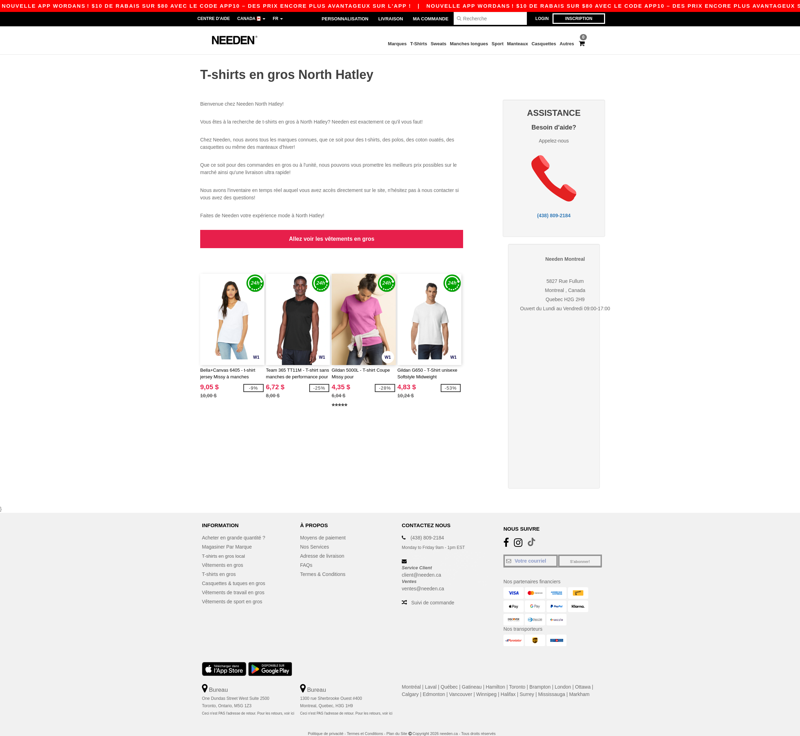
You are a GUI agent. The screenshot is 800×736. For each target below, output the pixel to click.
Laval (430, 678)
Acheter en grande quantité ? (233, 528)
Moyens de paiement (323, 528)
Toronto (517, 678)
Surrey (527, 685)
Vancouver (460, 685)
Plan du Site (396, 724)
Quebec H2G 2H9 (564, 290)
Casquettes (543, 43)
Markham (579, 685)
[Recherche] (490, 18)
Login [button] (542, 18)
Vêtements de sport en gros (232, 592)
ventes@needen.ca (423, 579)
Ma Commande (430, 18)
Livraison (390, 18)
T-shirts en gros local (224, 547)
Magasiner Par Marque (227, 538)
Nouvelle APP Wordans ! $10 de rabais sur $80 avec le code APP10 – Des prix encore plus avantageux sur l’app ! (502, 6)
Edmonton (434, 685)
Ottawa (582, 678)
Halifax (508, 685)
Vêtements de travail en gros (233, 583)
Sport (497, 43)
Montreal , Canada (565, 281)
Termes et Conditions (365, 724)
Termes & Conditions (322, 565)
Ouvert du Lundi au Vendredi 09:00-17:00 (565, 299)
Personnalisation (345, 18)
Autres (567, 43)
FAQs (306, 556)
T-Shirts (418, 43)
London (563, 678)
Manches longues (469, 43)
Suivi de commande (432, 593)
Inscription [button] (578, 18)
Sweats (438, 43)
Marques (397, 43)
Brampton (540, 678)
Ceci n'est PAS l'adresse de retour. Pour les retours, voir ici (248, 704)
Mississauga (551, 685)
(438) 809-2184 (554, 211)
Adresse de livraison (322, 547)
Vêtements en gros (222, 556)
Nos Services (314, 538)
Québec (449, 678)
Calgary (410, 685)
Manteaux (517, 43)
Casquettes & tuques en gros (233, 574)
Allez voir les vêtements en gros (331, 234)
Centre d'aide (213, 18)
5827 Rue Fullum (565, 272)
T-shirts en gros (219, 565)
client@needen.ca (421, 566)
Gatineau (472, 678)
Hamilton (495, 678)
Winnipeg (486, 685)
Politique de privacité (326, 724)
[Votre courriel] (530, 551)
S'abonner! (580, 552)
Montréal (411, 678)
